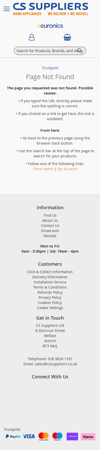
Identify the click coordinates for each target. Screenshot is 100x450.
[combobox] (50, 51)
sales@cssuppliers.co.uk (56, 363)
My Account (67, 168)
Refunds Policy (50, 292)
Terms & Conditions (50, 287)
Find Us (50, 215)
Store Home (43, 168)
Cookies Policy (50, 302)
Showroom (50, 230)
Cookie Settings (50, 307)
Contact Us (50, 225)
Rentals (50, 235)
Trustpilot (50, 67)
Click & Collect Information (50, 271)
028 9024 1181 (60, 358)
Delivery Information (50, 276)
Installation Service (50, 282)
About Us (50, 220)
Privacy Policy (50, 297)
